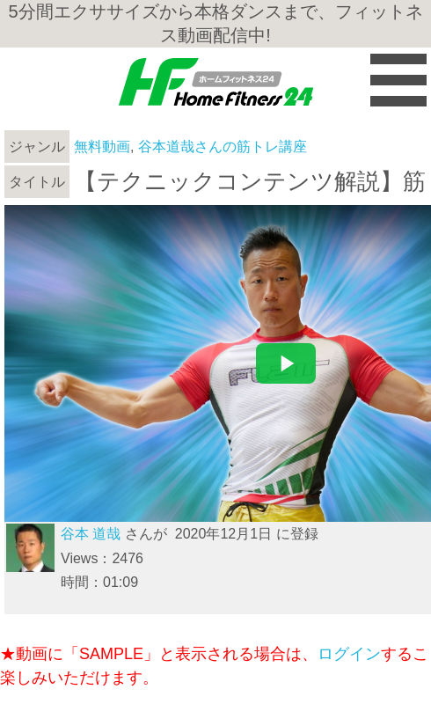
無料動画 (102, 146)
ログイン (349, 654)
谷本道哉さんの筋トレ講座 (222, 146)
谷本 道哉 (91, 533)
